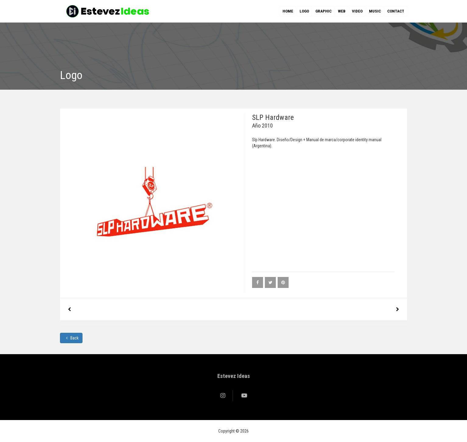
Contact (395, 11)
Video (357, 11)
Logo (304, 11)
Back (71, 338)
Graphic (323, 11)
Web (342, 11)
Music (375, 11)
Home (288, 11)
